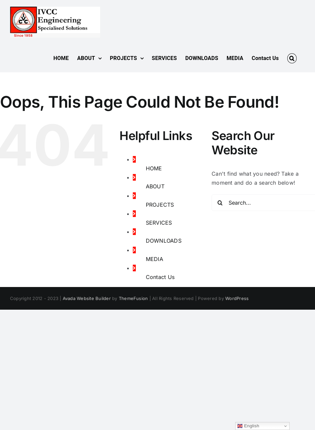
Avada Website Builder (87, 298)
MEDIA (154, 259)
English (248, 426)
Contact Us (160, 277)
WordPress (237, 298)
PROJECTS (160, 204)
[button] (292, 58)
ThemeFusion (133, 298)
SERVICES (159, 222)
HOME (154, 168)
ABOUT (155, 186)
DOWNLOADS (164, 240)
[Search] (220, 202)
